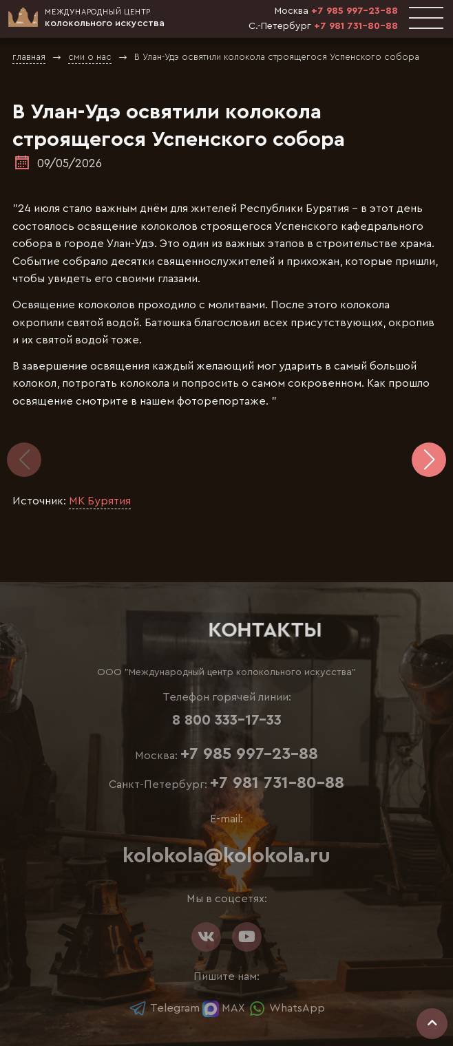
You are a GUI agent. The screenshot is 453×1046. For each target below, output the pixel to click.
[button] (429, 459)
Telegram (164, 1008)
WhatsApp (286, 1008)
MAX (223, 1008)
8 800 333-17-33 (227, 720)
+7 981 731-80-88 (356, 26)
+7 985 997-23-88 (354, 11)
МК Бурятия (100, 500)
